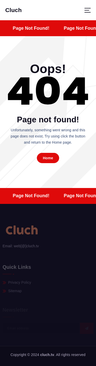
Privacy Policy (19, 283)
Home (48, 158)
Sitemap (15, 292)
